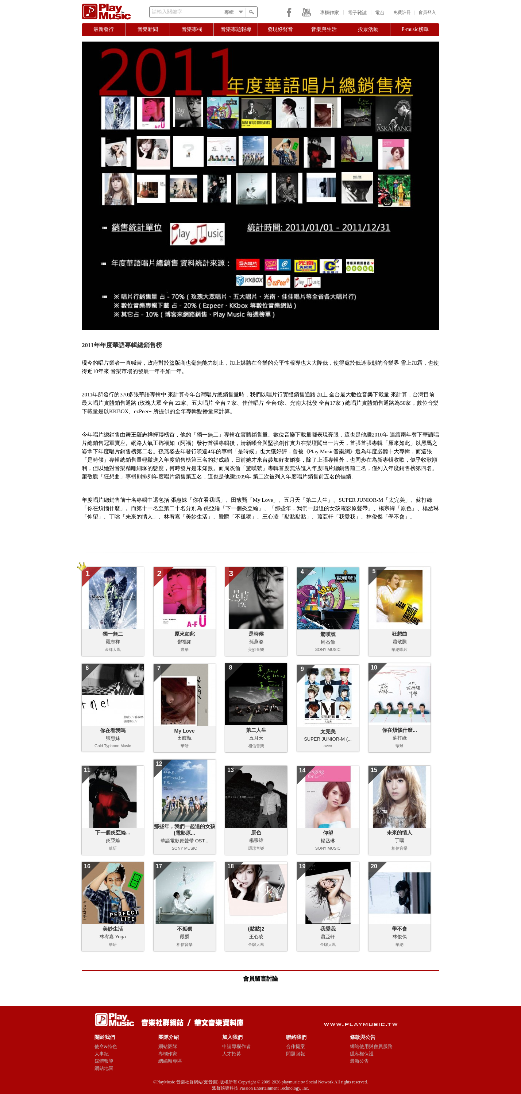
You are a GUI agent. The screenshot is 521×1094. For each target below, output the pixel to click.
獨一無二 (113, 634)
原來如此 (184, 634)
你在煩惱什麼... (399, 730)
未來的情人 (399, 832)
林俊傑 (400, 936)
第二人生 (256, 730)
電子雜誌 (357, 12)
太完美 (328, 731)
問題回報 (295, 1053)
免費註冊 (402, 12)
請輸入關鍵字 (167, 12)
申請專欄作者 (236, 1046)
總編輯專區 (170, 1061)
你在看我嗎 (113, 730)
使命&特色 (105, 1046)
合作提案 (295, 1046)
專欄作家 (329, 12)
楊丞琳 (328, 840)
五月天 (256, 738)
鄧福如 (184, 641)
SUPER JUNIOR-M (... (328, 739)
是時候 (256, 634)
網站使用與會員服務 (371, 1046)
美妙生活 (113, 929)
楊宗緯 (256, 840)
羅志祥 (113, 641)
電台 (380, 12)
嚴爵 (184, 936)
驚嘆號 (328, 634)
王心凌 (256, 936)
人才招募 (231, 1053)
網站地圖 (103, 1068)
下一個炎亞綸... (112, 832)
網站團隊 (167, 1046)
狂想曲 (399, 634)
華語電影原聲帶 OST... (184, 840)
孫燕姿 (256, 641)
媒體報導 (103, 1061)
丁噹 (399, 840)
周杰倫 (328, 642)
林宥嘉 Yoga (113, 936)
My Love (184, 731)
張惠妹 (113, 738)
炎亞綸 (113, 840)
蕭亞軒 (328, 936)
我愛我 (328, 929)
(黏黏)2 (256, 929)
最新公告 (359, 1061)
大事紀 (101, 1053)
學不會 (399, 929)
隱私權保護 (362, 1053)
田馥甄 (184, 738)
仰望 (328, 833)
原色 (256, 832)
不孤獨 (184, 929)
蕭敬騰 (400, 641)
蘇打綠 (400, 738)
